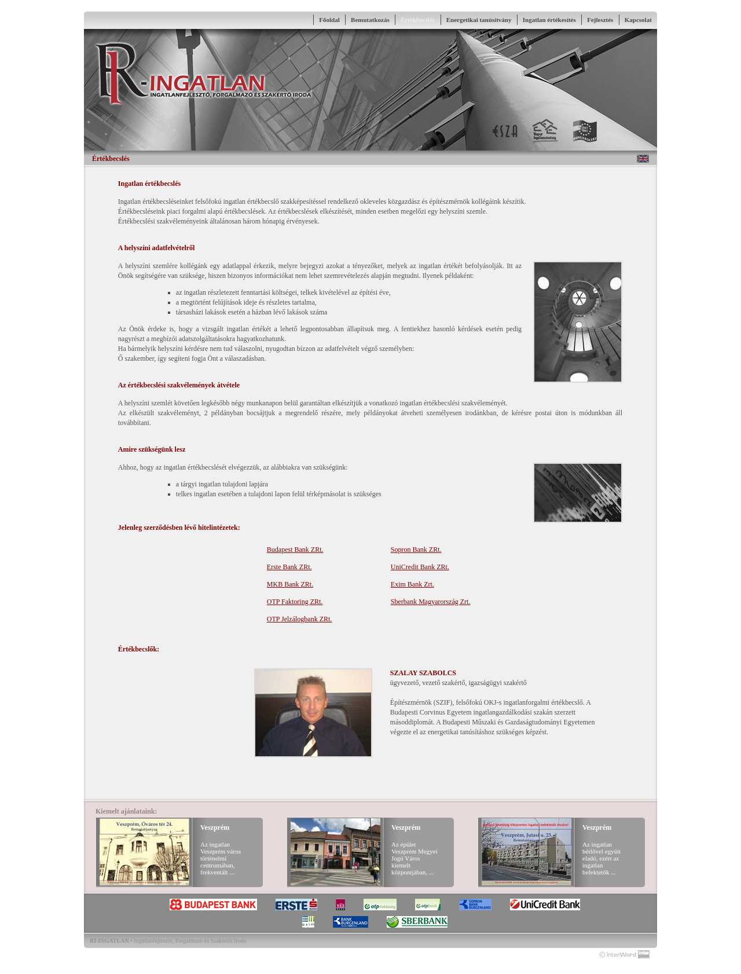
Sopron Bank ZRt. (416, 549)
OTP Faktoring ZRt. (295, 602)
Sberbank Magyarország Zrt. (431, 602)
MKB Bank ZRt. (290, 584)
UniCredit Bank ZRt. (420, 567)
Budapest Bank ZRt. (295, 549)
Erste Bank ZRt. (289, 567)
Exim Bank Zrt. (412, 584)
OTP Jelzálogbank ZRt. (299, 619)
